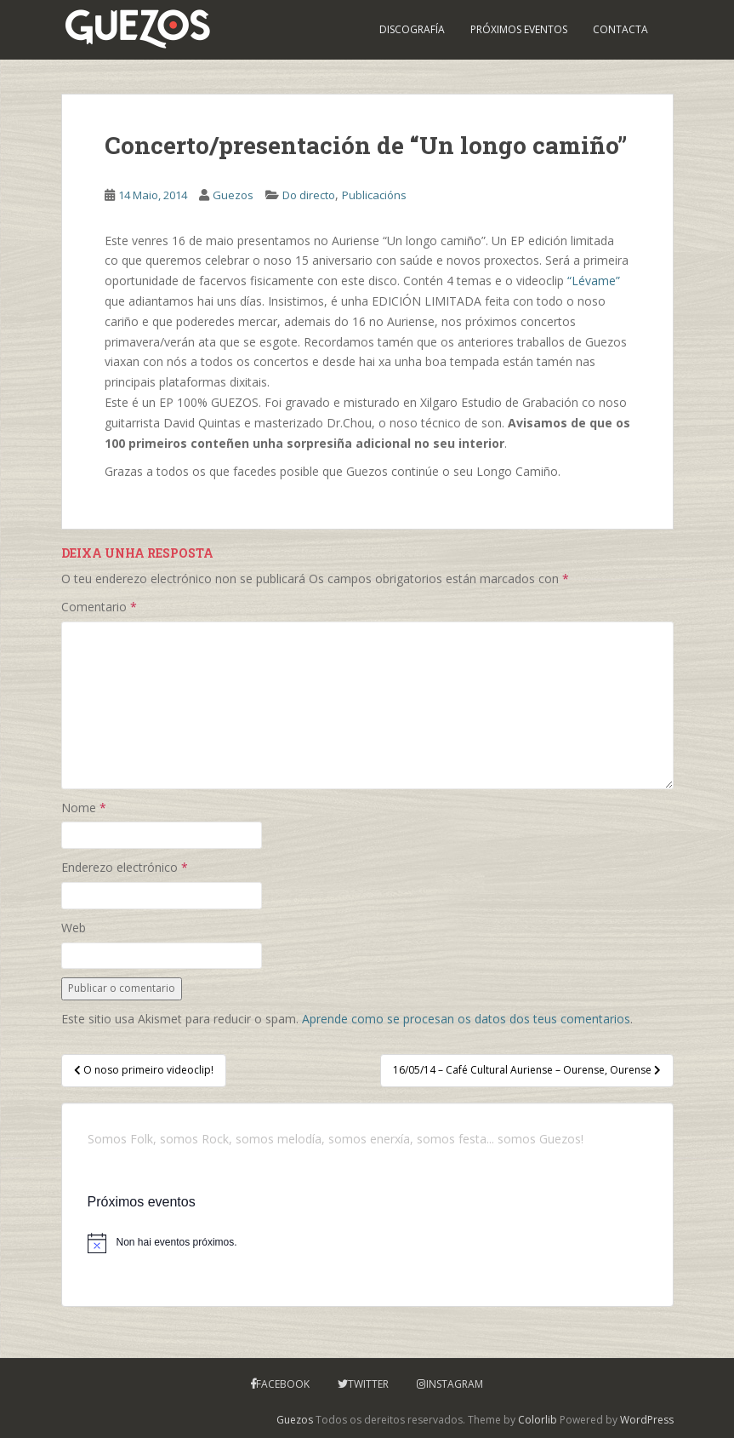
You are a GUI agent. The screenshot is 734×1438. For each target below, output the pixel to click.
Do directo (308, 195)
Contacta (620, 29)
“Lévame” (593, 280)
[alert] (367, 1243)
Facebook (283, 1384)
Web (73, 928)
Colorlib (537, 1419)
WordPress (647, 1419)
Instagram (454, 1384)
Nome (83, 807)
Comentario (99, 607)
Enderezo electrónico (124, 867)
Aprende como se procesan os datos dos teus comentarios (466, 1019)
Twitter (368, 1384)
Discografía (412, 29)
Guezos (233, 195)
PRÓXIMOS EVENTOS (518, 29)
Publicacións (374, 195)
